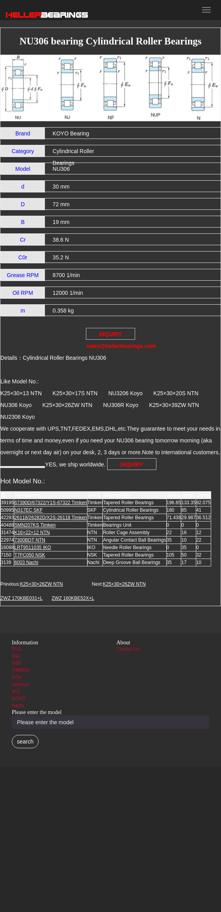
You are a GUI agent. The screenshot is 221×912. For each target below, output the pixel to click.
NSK (17, 663)
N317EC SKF (28, 510)
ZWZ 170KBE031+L (21, 598)
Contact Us (128, 649)
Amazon (20, 684)
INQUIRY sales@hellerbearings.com (110, 335)
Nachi (18, 706)
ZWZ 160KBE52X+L (73, 598)
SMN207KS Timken (35, 525)
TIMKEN (21, 670)
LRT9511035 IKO (32, 547)
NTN (17, 677)
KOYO (19, 698)
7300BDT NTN (29, 540)
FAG (16, 649)
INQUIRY (131, 464)
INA (16, 656)
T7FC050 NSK (29, 555)
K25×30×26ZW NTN (41, 584)
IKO (16, 691)
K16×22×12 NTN (32, 532)
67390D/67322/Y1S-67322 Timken (50, 502)
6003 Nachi (26, 562)
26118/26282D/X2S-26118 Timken (50, 517)
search (25, 741)
